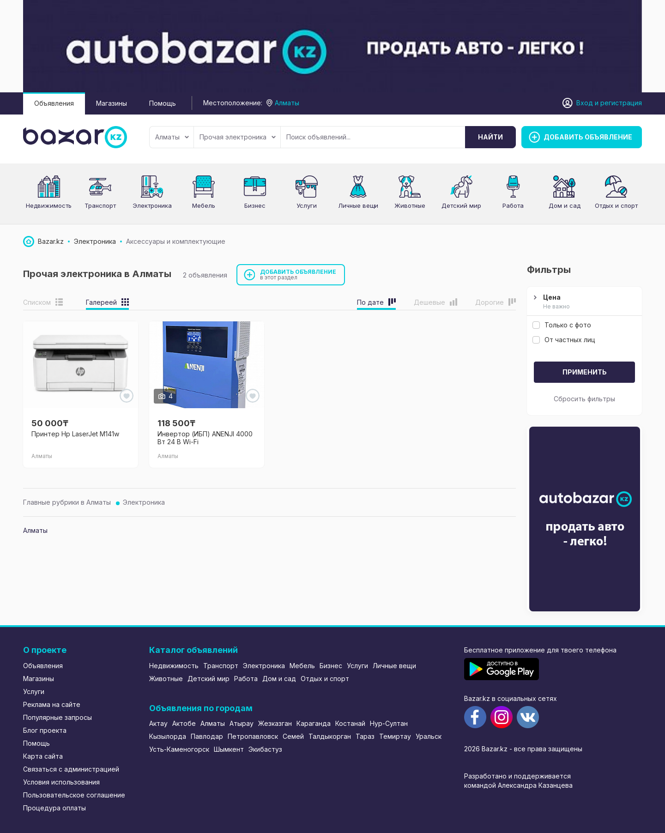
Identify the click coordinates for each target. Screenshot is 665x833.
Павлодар (207, 736)
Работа (513, 205)
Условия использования (61, 782)
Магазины (111, 103)
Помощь (162, 103)
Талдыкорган (329, 736)
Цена (583, 302)
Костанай (350, 723)
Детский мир (461, 205)
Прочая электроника (238, 137)
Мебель (203, 205)
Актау (158, 723)
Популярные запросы (57, 717)
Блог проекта (44, 730)
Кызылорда (167, 736)
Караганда (313, 723)
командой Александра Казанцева (518, 785)
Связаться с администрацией (71, 769)
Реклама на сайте (51, 704)
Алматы (172, 137)
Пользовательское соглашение (74, 795)
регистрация (621, 103)
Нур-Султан (389, 723)
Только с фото (561, 325)
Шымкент (229, 749)
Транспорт (100, 205)
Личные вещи (358, 205)
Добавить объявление (298, 274)
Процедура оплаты (54, 808)
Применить (584, 372)
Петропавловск (253, 736)
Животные (409, 205)
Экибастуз (265, 749)
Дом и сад (564, 205)
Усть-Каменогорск (179, 749)
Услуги (306, 205)
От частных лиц (563, 340)
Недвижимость (49, 205)
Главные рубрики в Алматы (67, 502)
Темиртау (395, 736)
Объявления (54, 103)
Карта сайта (43, 756)
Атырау (242, 723)
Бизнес (255, 205)
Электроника (152, 205)
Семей (293, 736)
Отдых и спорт (616, 205)
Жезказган (275, 723)
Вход (584, 103)
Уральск (428, 736)
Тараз (365, 736)
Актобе (184, 723)
